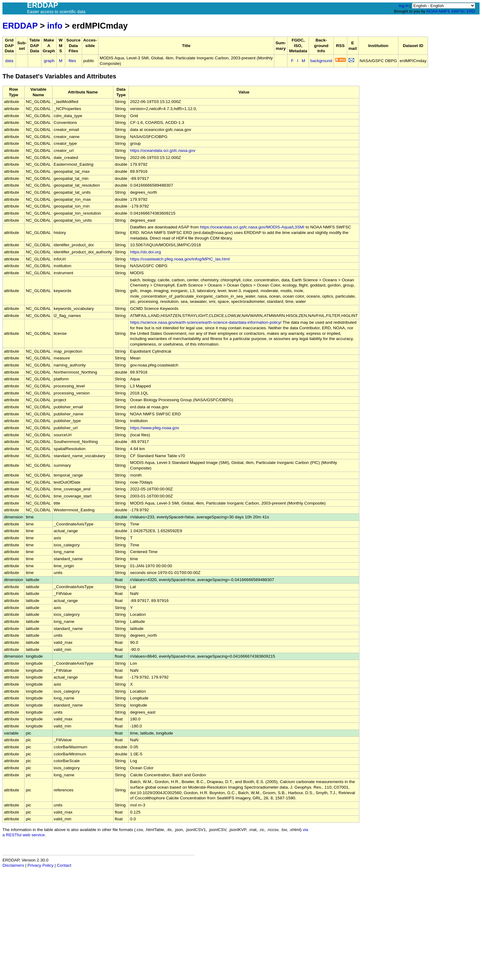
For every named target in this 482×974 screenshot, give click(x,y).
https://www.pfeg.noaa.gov (154, 428)
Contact (64, 865)
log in (404, 5)
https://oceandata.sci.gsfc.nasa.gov (162, 150)
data (9, 60)
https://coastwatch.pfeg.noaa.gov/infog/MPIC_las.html (180, 259)
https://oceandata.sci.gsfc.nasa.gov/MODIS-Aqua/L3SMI (252, 227)
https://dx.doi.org (145, 252)
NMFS (444, 11)
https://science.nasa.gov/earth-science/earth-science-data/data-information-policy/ (206, 322)
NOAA (431, 11)
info (54, 25)
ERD (471, 11)
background (321, 60)
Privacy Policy (40, 865)
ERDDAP (20, 25)
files (72, 60)
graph (49, 60)
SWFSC (458, 11)
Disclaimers (13, 865)
